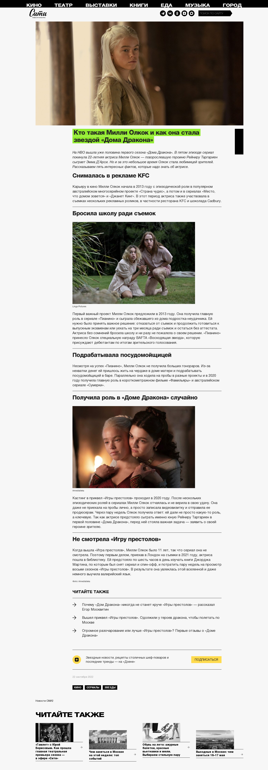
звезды (110, 687)
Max (192, 13)
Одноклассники (239, 150)
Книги (139, 5)
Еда (166, 5)
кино (77, 687)
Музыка (197, 5)
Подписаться (206, 659)
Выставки (101, 5)
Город (232, 5)
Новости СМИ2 (44, 700)
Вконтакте (239, 141)
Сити (38, 13)
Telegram (163, 13)
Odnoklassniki (177, 13)
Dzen (184, 13)
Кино (34, 5)
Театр (63, 5)
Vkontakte (170, 13)
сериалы (92, 687)
